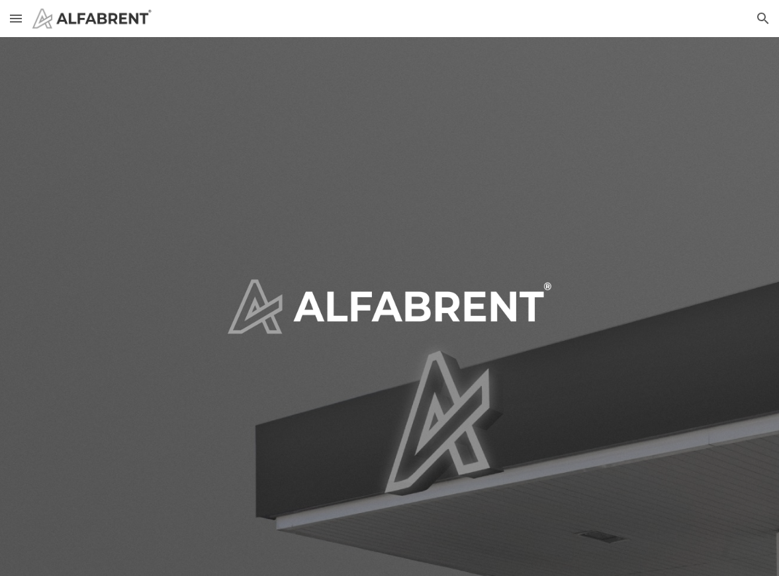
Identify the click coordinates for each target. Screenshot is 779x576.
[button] (16, 18)
